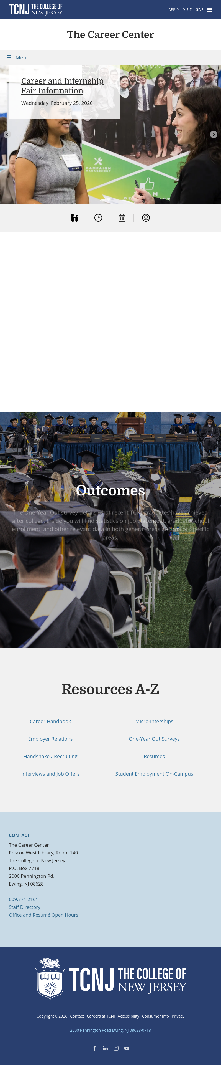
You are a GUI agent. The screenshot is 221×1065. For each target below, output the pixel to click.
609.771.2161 (23, 899)
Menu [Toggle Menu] (18, 57)
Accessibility (128, 1016)
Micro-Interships (154, 721)
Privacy (178, 1016)
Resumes (154, 756)
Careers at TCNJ (101, 1016)
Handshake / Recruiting (50, 756)
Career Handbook (50, 721)
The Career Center (110, 34)
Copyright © (52, 1016)
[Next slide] (213, 134)
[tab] (108, 199)
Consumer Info (155, 1016)
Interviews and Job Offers (50, 773)
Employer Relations (50, 738)
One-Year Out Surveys (154, 738)
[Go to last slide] (7, 134)
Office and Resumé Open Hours (43, 915)
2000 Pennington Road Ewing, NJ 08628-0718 (110, 1030)
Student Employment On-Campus (154, 773)
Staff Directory (24, 907)
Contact (77, 1016)
